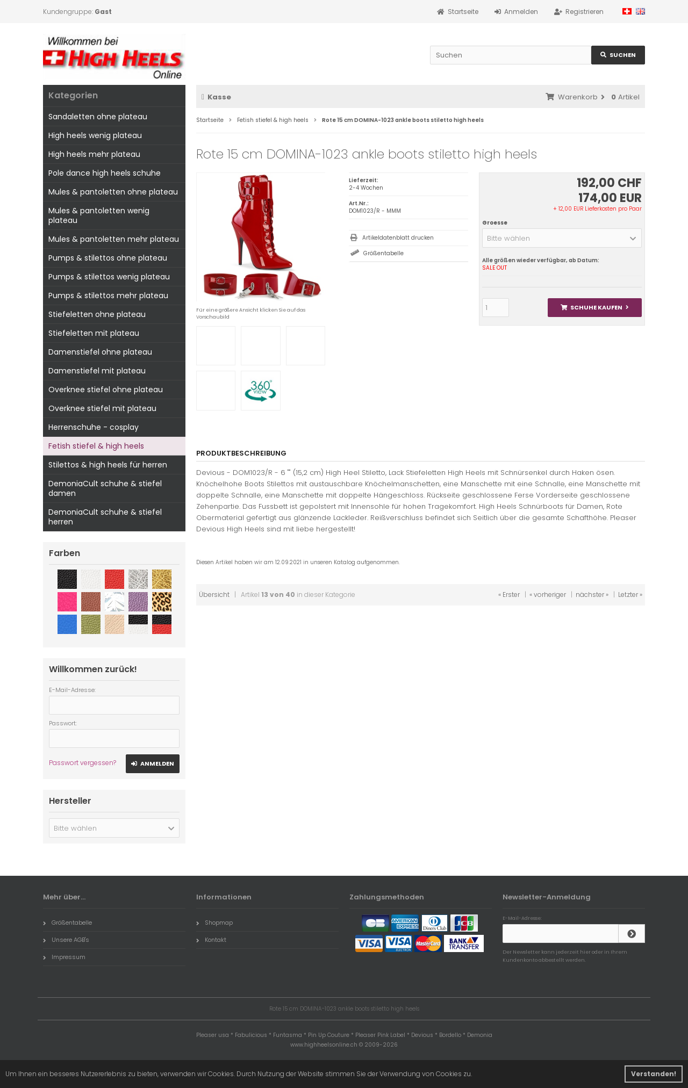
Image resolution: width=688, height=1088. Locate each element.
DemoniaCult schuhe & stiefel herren (105, 517)
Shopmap (214, 922)
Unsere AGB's (66, 939)
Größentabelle (383, 253)
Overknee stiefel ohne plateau (105, 389)
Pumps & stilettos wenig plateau (109, 276)
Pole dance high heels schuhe (104, 173)
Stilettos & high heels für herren (107, 464)
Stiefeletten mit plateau (93, 333)
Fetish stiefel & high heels (96, 446)
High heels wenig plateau (95, 135)
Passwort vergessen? (82, 762)
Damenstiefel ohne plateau (100, 352)
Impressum (64, 957)
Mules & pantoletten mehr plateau (113, 239)
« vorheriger (547, 594)
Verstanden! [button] (653, 1073)
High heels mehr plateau (94, 154)
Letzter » (630, 594)
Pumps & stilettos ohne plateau (107, 258)
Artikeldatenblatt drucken (398, 238)
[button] (562, 238)
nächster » (592, 594)
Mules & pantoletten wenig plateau (98, 215)
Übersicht (214, 594)
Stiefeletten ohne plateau (97, 314)
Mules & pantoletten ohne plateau (113, 191)
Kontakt (211, 939)
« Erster (509, 594)
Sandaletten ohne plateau (97, 116)
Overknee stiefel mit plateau (102, 408)
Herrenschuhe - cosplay (93, 427)
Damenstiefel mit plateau (97, 370)
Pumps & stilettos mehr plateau (108, 295)
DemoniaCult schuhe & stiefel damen (105, 488)
